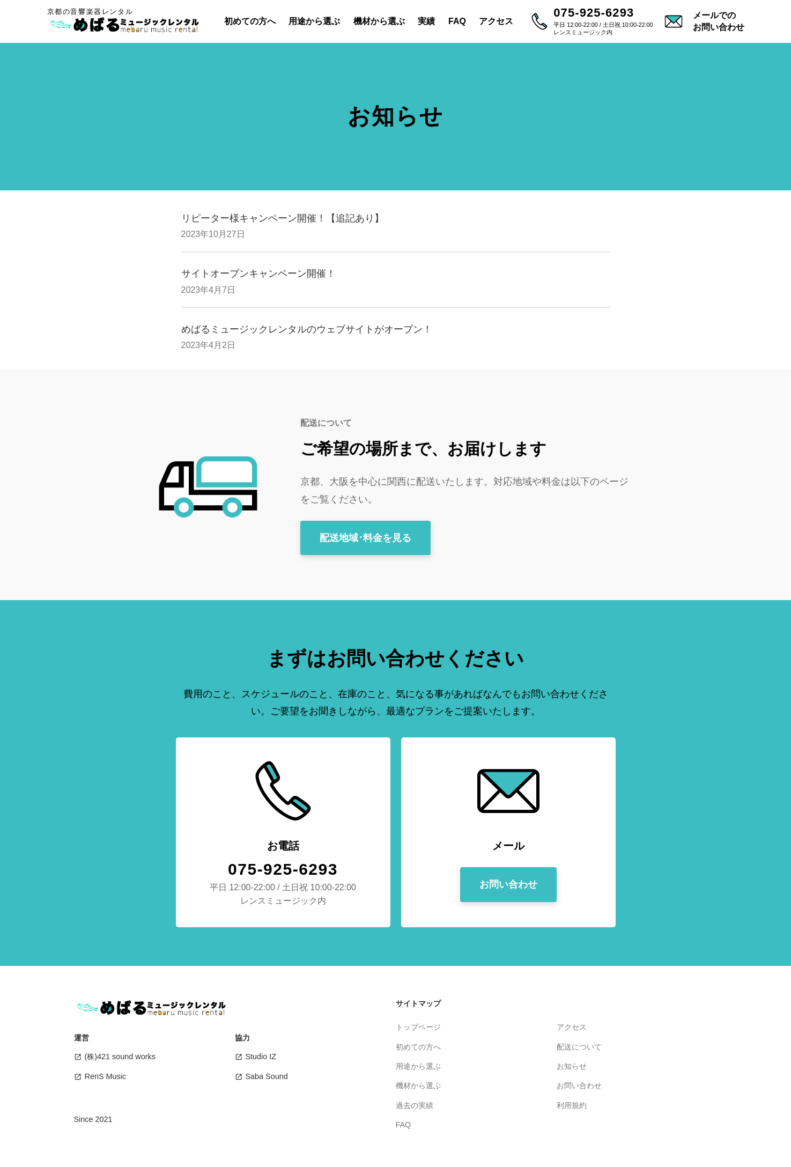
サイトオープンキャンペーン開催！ (258, 273)
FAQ (457, 21)
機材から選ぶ (379, 21)
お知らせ (572, 1066)
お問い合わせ (508, 884)
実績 (426, 21)
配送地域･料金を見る (365, 538)
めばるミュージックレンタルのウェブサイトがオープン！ (306, 329)
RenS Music (106, 1076)
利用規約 (572, 1105)
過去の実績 (414, 1105)
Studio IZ (261, 1056)
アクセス (496, 21)
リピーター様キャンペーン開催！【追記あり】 (282, 218)
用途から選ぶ (314, 21)
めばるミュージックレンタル (127, 24)
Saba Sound (267, 1076)
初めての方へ (250, 21)
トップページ (418, 1027)
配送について (579, 1047)
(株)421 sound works (120, 1056)
